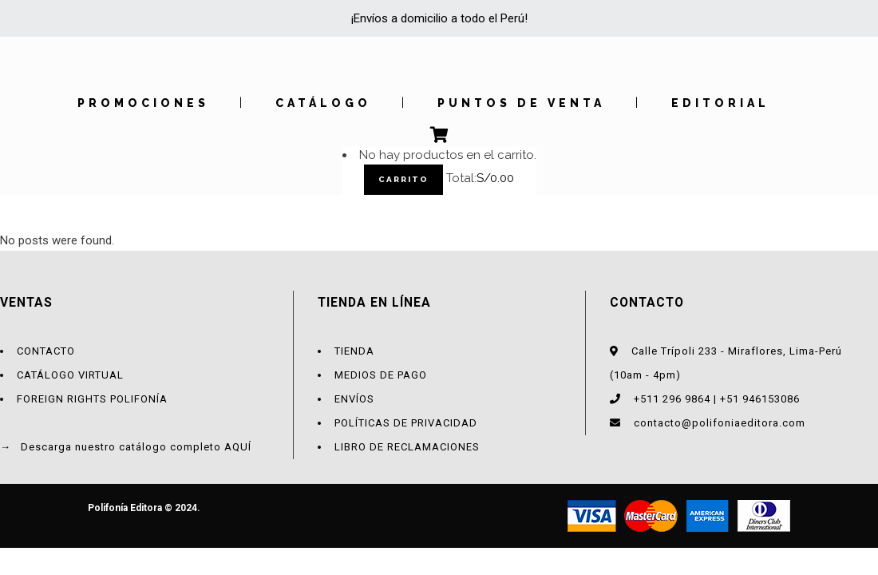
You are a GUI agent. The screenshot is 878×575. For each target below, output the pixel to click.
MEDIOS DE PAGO (380, 375)
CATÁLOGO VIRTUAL (70, 375)
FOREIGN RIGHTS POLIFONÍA (92, 399)
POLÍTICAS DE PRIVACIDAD (405, 423)
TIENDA (354, 351)
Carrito (403, 179)
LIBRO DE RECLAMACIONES (407, 447)
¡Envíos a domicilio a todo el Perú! (439, 18)
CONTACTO (46, 351)
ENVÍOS (354, 399)
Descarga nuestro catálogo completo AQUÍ (136, 447)
